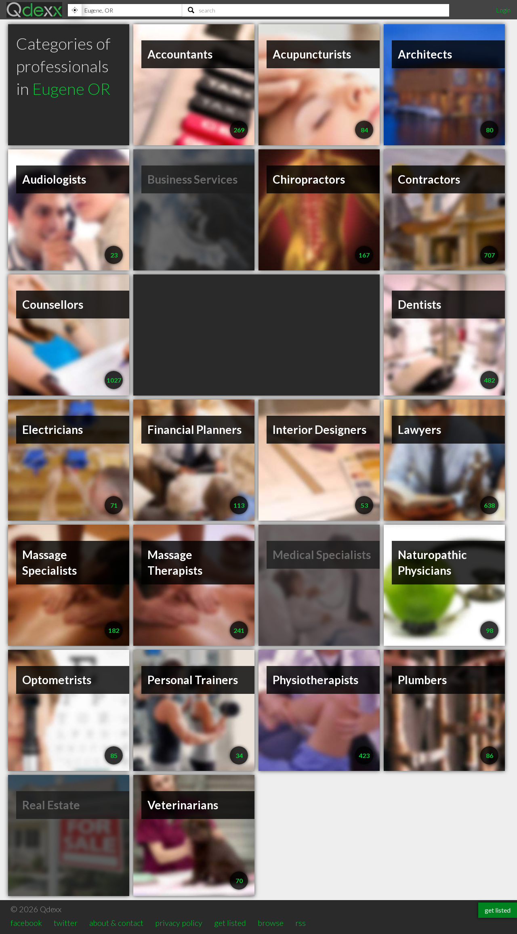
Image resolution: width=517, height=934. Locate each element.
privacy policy (178, 923)
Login (503, 10)
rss (300, 923)
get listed (230, 923)
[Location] (125, 10)
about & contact (116, 923)
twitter (66, 923)
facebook (26, 923)
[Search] (315, 10)
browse (271, 923)
